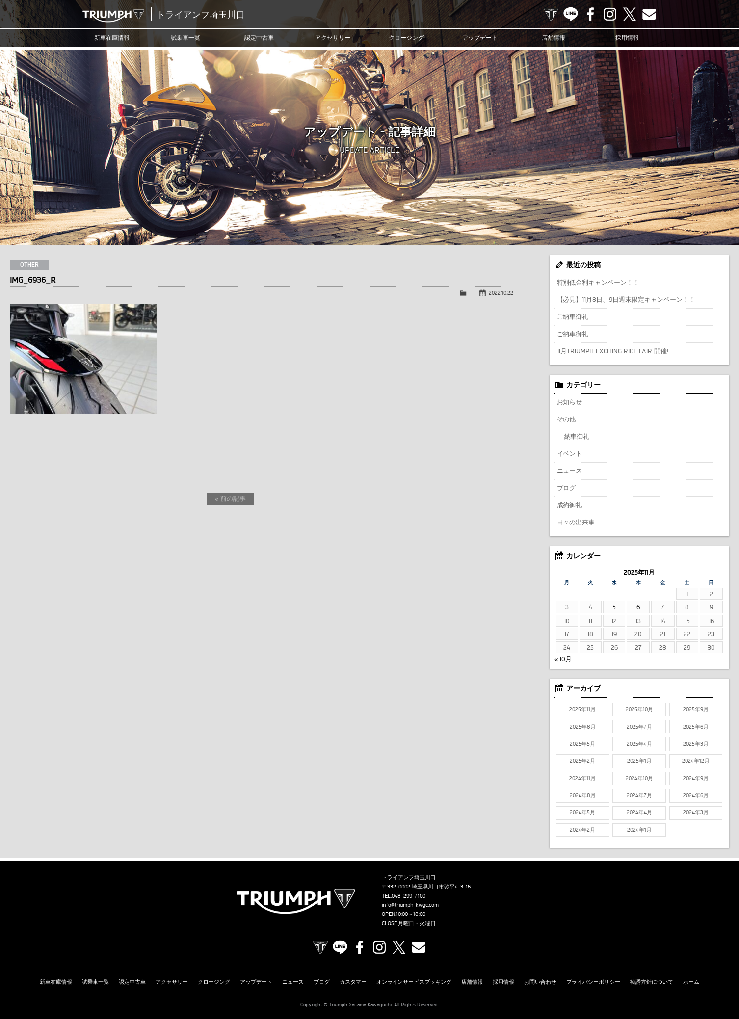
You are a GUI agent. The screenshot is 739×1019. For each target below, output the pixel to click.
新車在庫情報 (112, 37)
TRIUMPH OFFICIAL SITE (551, 14)
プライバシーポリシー (593, 981)
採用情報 (627, 37)
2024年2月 (582, 829)
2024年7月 (639, 795)
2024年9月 (696, 778)
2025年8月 (583, 726)
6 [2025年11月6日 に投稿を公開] (638, 607)
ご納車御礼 (573, 316)
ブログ (566, 488)
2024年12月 (696, 761)
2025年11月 (582, 709)
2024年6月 (696, 795)
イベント (569, 453)
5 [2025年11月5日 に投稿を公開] (614, 607)
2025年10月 (639, 709)
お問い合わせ (540, 981)
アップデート (480, 37)
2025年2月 (582, 761)
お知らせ (569, 402)
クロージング (406, 37)
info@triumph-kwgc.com (410, 904)
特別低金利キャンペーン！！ (598, 282)
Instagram (610, 14)
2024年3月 (696, 812)
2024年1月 (639, 829)
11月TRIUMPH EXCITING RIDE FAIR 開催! (613, 351)
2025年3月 (696, 743)
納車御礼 (577, 436)
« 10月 (563, 659)
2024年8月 (583, 795)
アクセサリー (332, 37)
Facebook (590, 14)
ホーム (691, 981)
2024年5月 (582, 812)
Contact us (649, 14)
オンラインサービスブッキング (414, 981)
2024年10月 (639, 778)
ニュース (569, 470)
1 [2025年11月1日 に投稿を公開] (687, 594)
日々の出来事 (576, 522)
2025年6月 (696, 726)
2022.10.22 (501, 292)
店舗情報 (553, 37)
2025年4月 (639, 743)
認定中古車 (259, 37)
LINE (570, 14)
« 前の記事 (230, 498)
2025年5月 (582, 743)
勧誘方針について (651, 981)
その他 (566, 419)
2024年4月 (639, 812)
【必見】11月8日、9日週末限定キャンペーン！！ (626, 299)
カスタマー (353, 981)
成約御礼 (569, 505)
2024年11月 (582, 778)
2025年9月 (696, 709)
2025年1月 (639, 761)
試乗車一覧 (185, 37)
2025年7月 (639, 726)
